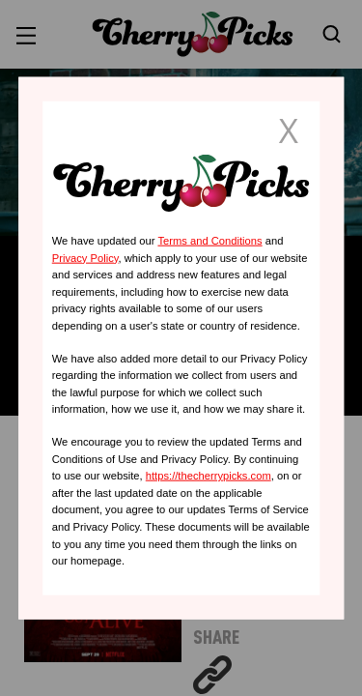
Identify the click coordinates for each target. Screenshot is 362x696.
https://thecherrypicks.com (208, 475)
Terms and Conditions (209, 240)
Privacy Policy (85, 257)
